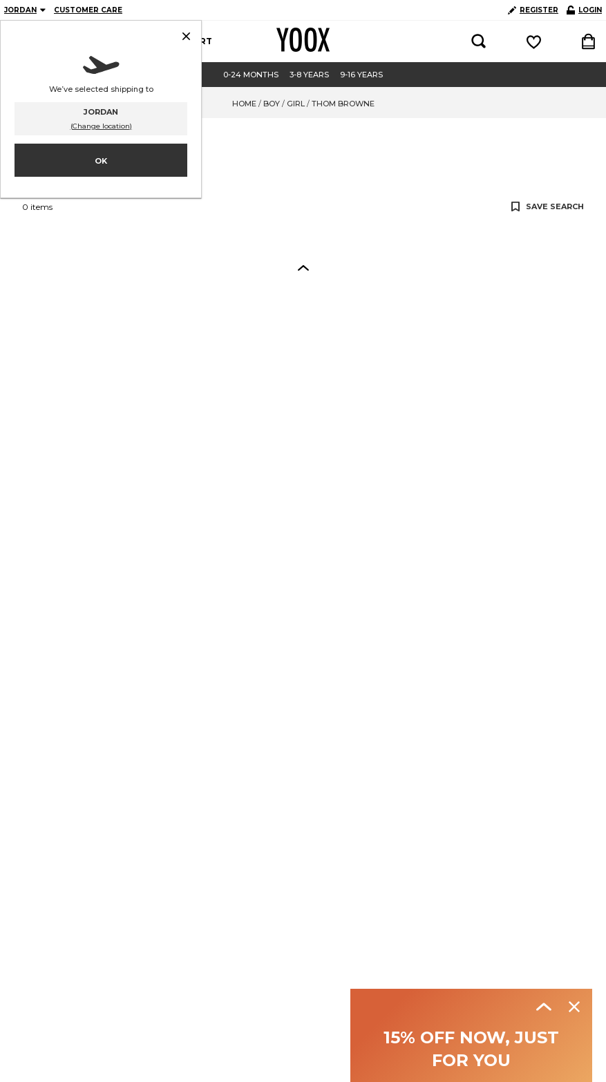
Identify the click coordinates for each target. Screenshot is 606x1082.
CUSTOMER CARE (88, 10)
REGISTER (533, 10)
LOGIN (584, 10)
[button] (303, 267)
